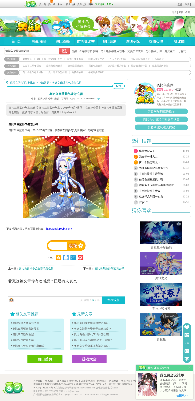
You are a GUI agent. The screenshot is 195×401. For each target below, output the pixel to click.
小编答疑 (43, 82)
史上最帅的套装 (160, 65)
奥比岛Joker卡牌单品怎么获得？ (93, 340)
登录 (180, 4)
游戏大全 (89, 359)
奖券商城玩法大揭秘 (161, 127)
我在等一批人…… (149, 156)
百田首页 (44, 359)
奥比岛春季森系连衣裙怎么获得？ (93, 345)
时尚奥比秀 (86, 41)
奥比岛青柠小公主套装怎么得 (36, 268)
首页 (16, 41)
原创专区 (132, 41)
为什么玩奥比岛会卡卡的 (153, 168)
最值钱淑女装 (95, 65)
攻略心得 (156, 41)
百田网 (30, 4)
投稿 (118, 86)
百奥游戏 (13, 1)
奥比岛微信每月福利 (33, 72)
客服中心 (125, 380)
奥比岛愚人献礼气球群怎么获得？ (93, 334)
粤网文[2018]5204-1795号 (88, 384)
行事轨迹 (159, 59)
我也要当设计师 (172, 375)
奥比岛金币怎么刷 (57, 72)
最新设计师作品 (139, 65)
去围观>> (182, 395)
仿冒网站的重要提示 (161, 111)
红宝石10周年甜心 (32, 65)
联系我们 (49, 380)
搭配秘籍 (39, 41)
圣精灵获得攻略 (88, 51)
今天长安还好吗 (118, 59)
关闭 (189, 368)
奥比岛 (28, 26)
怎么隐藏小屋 (154, 51)
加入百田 (61, 380)
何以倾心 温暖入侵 (140, 59)
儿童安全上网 (88, 380)
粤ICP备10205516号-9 (44, 387)
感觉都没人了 (147, 150)
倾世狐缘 (27, 59)
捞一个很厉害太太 (149, 162)
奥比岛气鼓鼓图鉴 (23, 334)
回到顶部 (187, 359)
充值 (174, 12)
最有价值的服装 (54, 65)
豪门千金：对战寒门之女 (49, 59)
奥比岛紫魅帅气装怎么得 (109, 268)
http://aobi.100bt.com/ (59, 228)
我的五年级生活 (96, 59)
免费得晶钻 (77, 72)
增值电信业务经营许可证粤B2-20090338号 (54, 384)
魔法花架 (170, 51)
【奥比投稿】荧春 (149, 190)
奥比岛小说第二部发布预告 (161, 119)
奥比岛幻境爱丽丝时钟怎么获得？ (93, 322)
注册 (187, 4)
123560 (168, 89)
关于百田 (37, 380)
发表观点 (113, 300)
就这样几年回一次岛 (151, 196)
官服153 (143, 202)
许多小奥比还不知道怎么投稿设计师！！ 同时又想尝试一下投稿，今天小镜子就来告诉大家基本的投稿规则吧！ (173, 385)
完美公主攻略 (135, 51)
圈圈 (160, 89)
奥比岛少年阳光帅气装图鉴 (29, 345)
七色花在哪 (184, 51)
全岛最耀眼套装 (76, 65)
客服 (181, 12)
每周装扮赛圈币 (96, 72)
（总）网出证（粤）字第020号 (117, 384)
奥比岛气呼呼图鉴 (23, 340)
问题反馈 (187, 351)
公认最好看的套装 (117, 65)
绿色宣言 (101, 380)
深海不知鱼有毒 (75, 59)
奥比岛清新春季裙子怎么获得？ (92, 328)
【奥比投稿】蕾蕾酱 (151, 173)
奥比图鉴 (62, 41)
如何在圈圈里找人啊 (151, 179)
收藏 (187, 12)
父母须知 (73, 380)
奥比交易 (109, 41)
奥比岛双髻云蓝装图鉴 (26, 328)
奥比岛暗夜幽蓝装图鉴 (26, 322)
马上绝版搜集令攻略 (113, 51)
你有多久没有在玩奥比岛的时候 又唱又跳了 (159, 185)
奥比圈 (179, 41)
